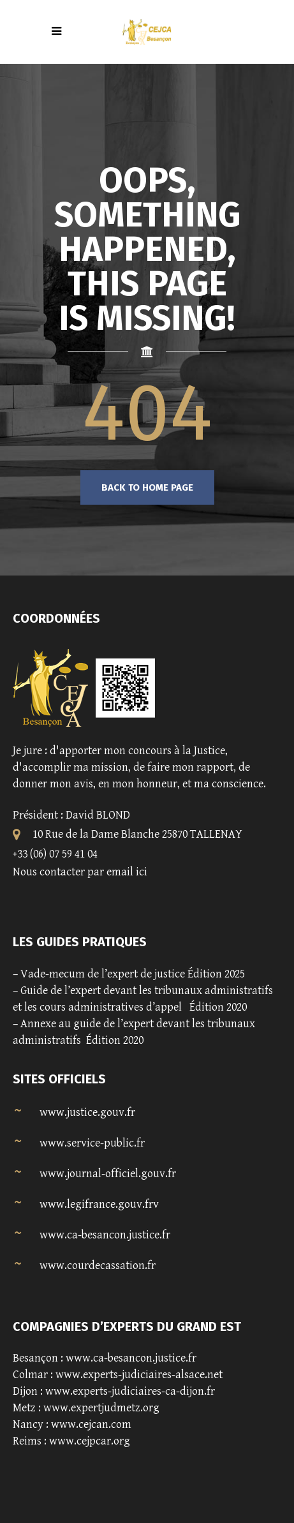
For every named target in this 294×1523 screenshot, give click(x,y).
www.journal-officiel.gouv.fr (108, 1173)
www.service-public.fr (92, 1143)
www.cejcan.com (91, 1424)
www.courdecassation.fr (98, 1265)
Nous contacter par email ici (80, 872)
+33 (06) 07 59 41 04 (55, 854)
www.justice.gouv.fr (87, 1112)
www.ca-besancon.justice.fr (105, 1235)
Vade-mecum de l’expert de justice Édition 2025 (132, 974)
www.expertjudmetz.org (101, 1408)
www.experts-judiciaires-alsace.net (139, 1374)
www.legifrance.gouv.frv (99, 1204)
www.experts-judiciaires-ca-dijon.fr (130, 1391)
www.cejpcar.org (89, 1441)
